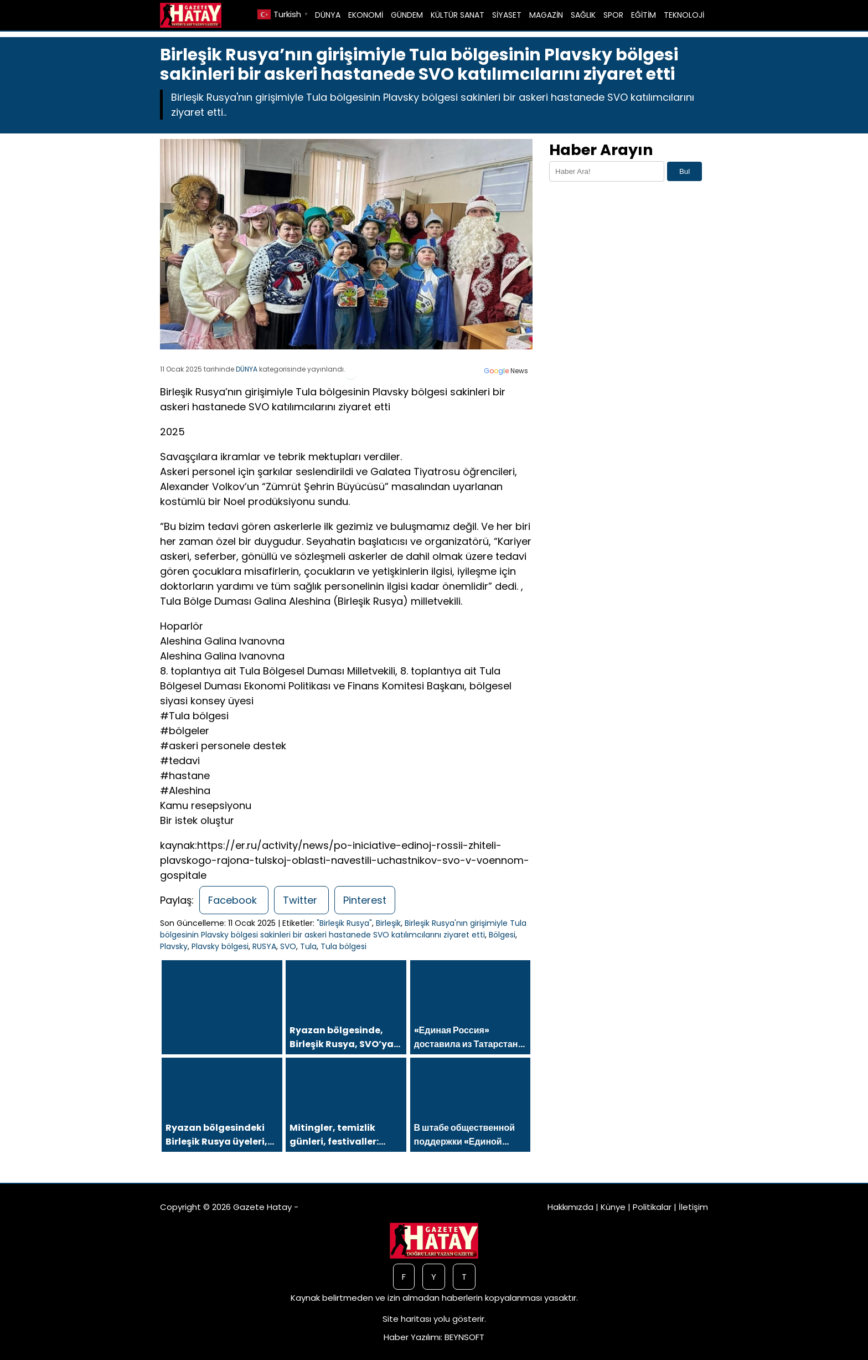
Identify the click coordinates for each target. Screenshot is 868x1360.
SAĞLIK (583, 14)
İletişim (693, 1207)
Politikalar (652, 1207)
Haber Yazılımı (412, 1337)
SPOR (613, 14)
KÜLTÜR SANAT (457, 14)
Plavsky (174, 946)
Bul (684, 171)
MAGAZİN (546, 14)
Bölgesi (502, 934)
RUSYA (264, 946)
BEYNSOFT (464, 1337)
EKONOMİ (365, 14)
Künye (613, 1207)
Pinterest (364, 900)
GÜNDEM (407, 14)
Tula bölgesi (343, 946)
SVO (288, 946)
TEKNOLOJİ (684, 14)
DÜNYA (327, 14)
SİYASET (506, 14)
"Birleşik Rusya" (344, 923)
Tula (308, 946)
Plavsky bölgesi (220, 946)
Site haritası (407, 1319)
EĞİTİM (643, 14)
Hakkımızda (570, 1207)
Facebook (234, 900)
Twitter (301, 900)
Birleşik (388, 923)
